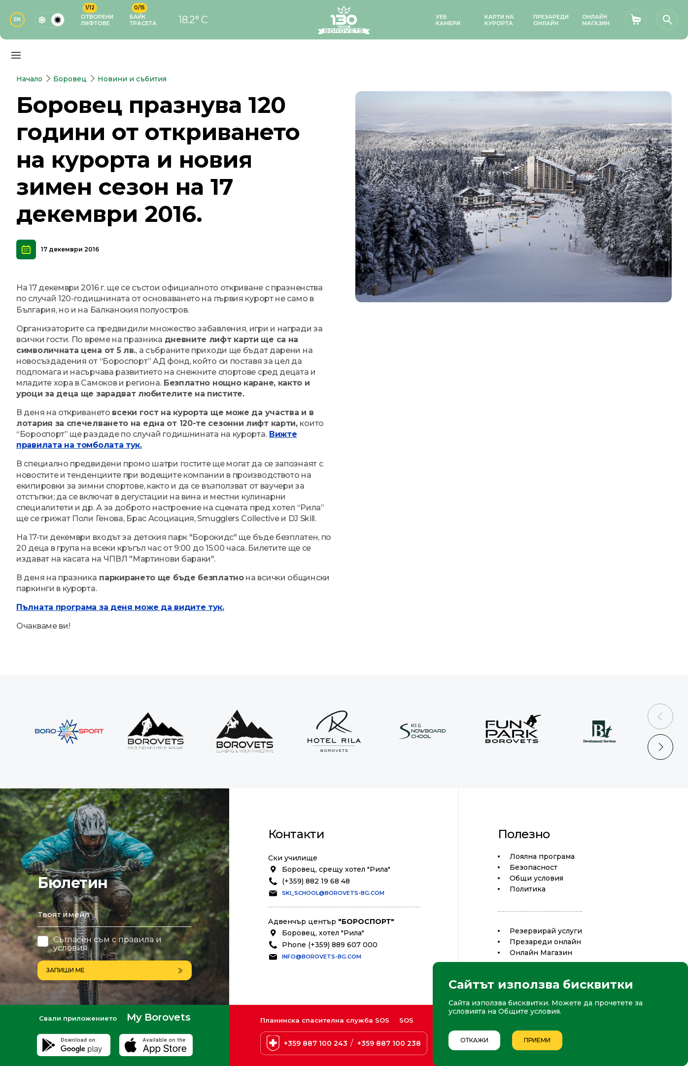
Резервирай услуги (546, 930)
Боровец (70, 78)
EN (17, 19)
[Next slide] (660, 747)
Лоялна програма (542, 856)
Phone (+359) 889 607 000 (330, 944)
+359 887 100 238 (389, 1043)
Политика (528, 889)
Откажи (474, 1040)
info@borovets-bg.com (321, 956)
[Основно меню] (16, 55)
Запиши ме (114, 970)
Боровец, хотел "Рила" (323, 932)
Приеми (537, 1040)
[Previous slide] (660, 716)
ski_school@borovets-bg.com (333, 892)
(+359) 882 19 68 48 (316, 881)
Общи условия (536, 878)
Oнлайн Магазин (541, 952)
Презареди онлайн (545, 941)
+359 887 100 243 (315, 1043)
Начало (29, 78)
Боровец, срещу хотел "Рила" (336, 869)
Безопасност (533, 867)
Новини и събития (132, 78)
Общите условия (529, 1011)
